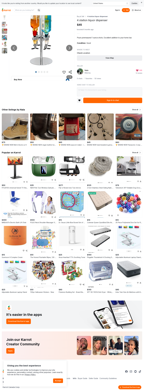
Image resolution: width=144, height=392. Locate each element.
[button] (136, 110)
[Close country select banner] (141, 2)
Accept (58, 381)
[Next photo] (69, 48)
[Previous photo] (14, 48)
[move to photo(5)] (4, 44)
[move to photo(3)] (4, 31)
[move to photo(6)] (4, 50)
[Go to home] (6, 10)
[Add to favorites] (79, 100)
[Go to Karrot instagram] (131, 371)
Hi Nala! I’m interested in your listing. (109, 91)
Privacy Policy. (30, 375)
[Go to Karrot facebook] (126, 371)
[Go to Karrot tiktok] (140, 371)
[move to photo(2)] (4, 24)
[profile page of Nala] (80, 71)
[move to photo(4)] (4, 37)
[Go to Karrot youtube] (135, 371)
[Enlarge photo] (41, 48)
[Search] (38, 10)
